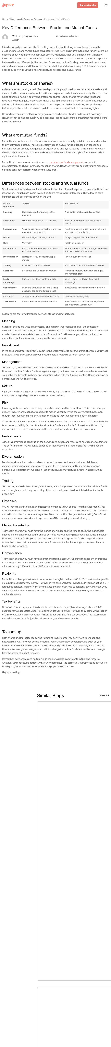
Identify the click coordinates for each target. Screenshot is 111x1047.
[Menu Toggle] (106, 5)
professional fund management (67, 162)
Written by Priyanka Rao (25, 36)
